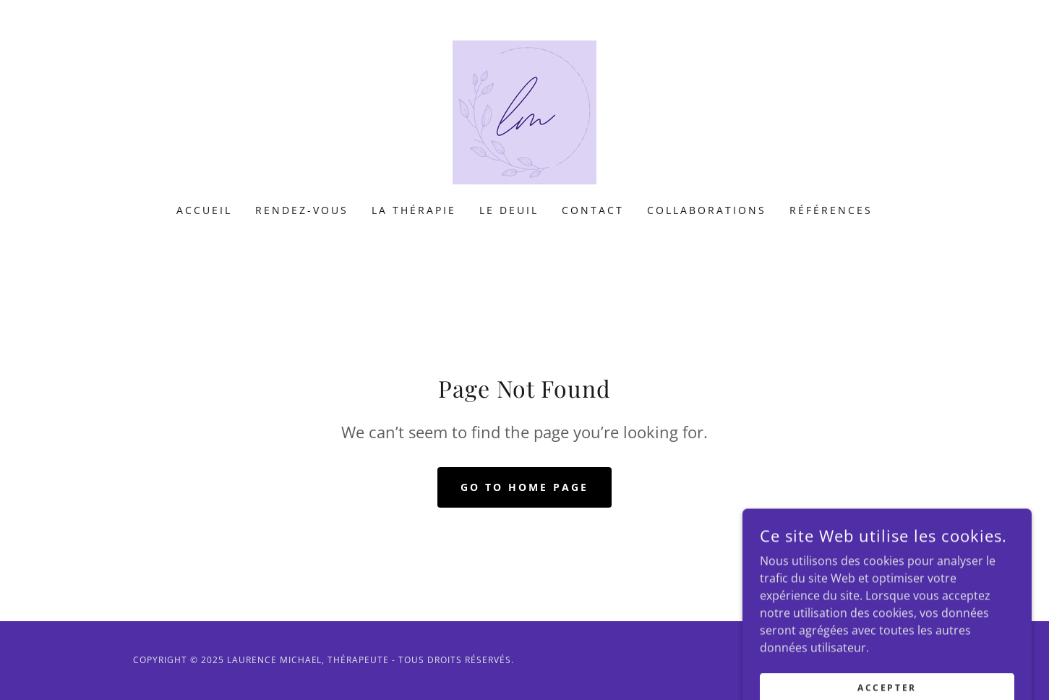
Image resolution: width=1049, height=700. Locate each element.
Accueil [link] (204, 210)
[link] (524, 111)
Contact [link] (593, 210)
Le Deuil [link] (509, 210)
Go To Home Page (524, 487)
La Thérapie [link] (414, 210)
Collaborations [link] (706, 210)
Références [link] (831, 210)
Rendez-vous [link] (301, 210)
